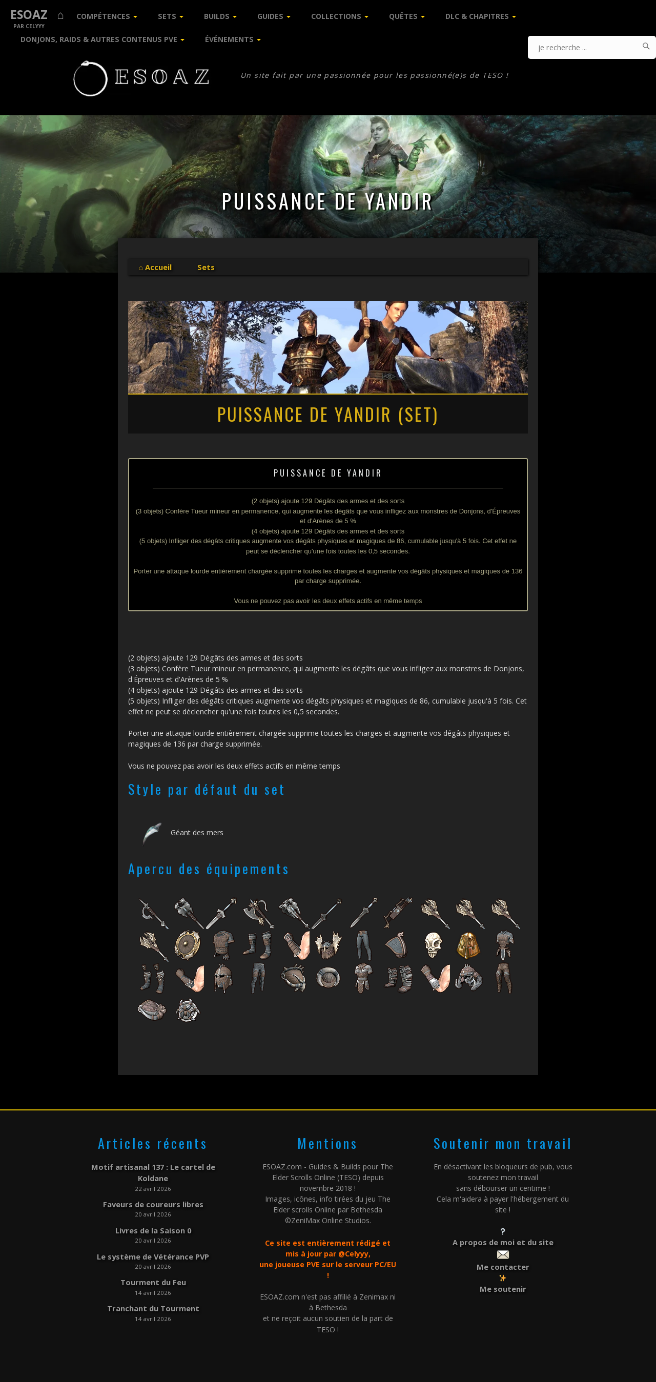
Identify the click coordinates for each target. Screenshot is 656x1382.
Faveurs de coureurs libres (153, 1191)
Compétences (103, 16)
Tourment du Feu (153, 1267)
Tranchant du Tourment (153, 1292)
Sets (167, 16)
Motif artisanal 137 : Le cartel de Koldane (153, 1165)
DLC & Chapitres (477, 16)
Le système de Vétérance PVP (153, 1242)
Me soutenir (503, 1286)
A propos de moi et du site (503, 1241)
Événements (229, 39)
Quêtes (403, 16)
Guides (270, 16)
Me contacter (503, 1265)
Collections (336, 16)
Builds (217, 16)
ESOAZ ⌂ (37, 14)
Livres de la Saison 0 (153, 1216)
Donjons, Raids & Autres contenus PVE (98, 39)
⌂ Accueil (154, 267)
